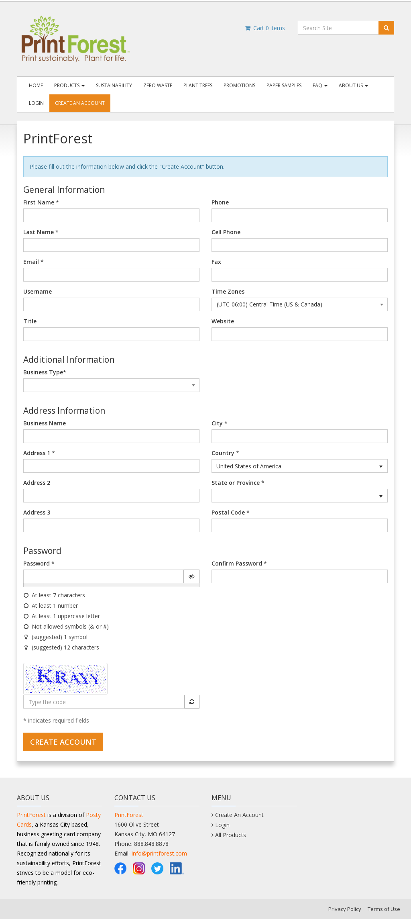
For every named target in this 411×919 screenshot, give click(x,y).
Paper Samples (284, 85)
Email (31, 261)
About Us (353, 85)
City (217, 423)
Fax (216, 261)
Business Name (44, 423)
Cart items (264, 28)
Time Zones (228, 291)
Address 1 (36, 453)
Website (223, 321)
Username (37, 291)
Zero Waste (157, 85)
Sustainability (114, 85)
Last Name (38, 232)
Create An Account (80, 103)
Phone (220, 202)
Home (36, 85)
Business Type (44, 372)
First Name (38, 202)
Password (36, 563)
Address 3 (36, 512)
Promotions (239, 85)
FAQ (320, 85)
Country (223, 453)
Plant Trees (197, 85)
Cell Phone (226, 232)
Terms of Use (384, 909)
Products (69, 85)
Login (36, 103)
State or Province (236, 482)
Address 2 (36, 482)
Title (30, 321)
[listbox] (300, 466)
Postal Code (228, 512)
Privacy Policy (344, 909)
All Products (230, 835)
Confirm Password (237, 563)
